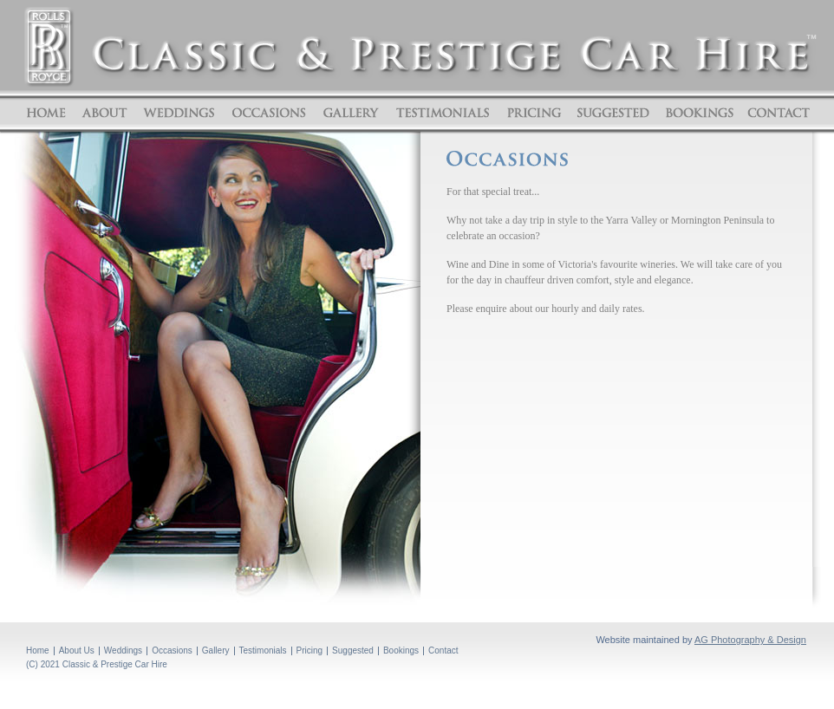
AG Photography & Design (750, 639)
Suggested (613, 112)
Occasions (269, 112)
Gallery (351, 112)
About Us (76, 650)
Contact (776, 112)
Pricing (534, 112)
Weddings (179, 112)
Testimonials (442, 112)
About (104, 112)
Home (48, 112)
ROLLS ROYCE (49, 47)
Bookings (698, 112)
